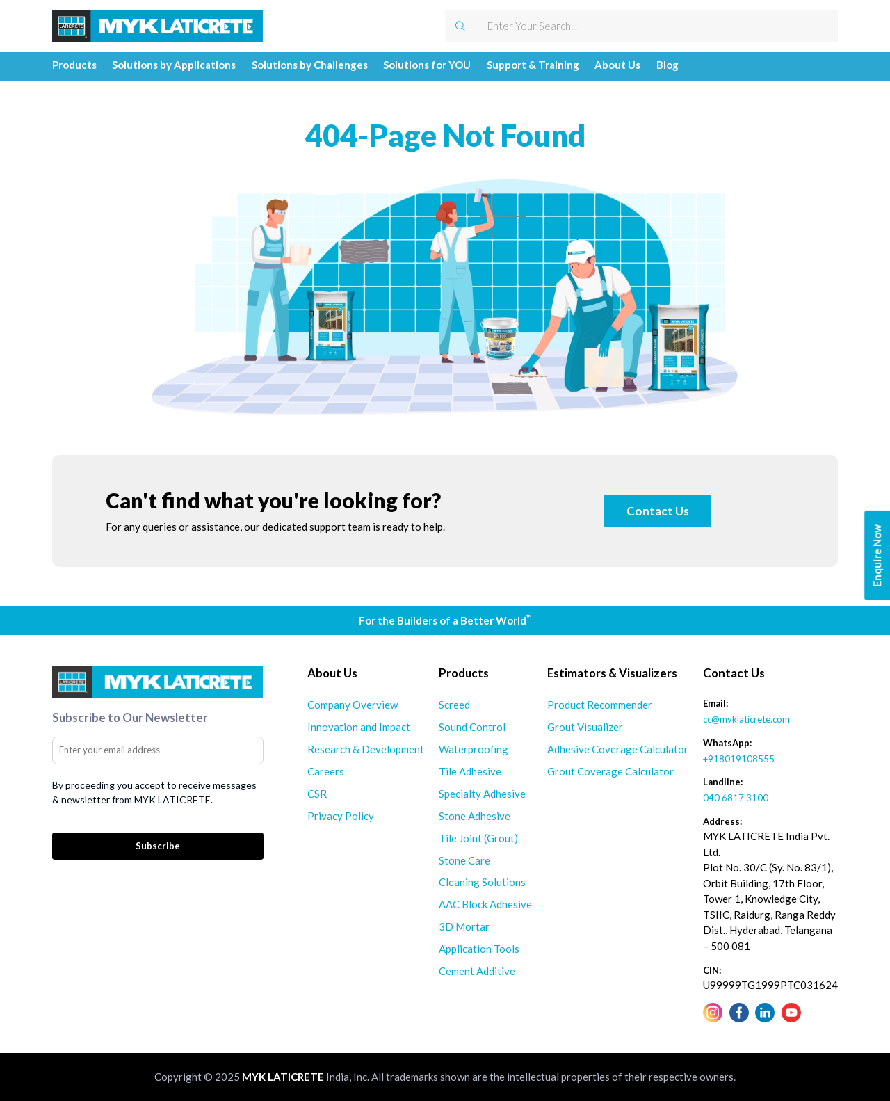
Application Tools (479, 948)
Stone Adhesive (474, 816)
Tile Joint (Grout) (478, 838)
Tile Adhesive (470, 771)
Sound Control (472, 727)
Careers (325, 771)
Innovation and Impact (358, 727)
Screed (454, 704)
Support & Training (533, 64)
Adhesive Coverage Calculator (617, 749)
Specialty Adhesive (482, 793)
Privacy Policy (340, 816)
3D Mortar (464, 926)
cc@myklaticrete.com (746, 719)
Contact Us (658, 511)
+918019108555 (739, 758)
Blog (667, 64)
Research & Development (365, 749)
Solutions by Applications (174, 64)
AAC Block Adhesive (485, 904)
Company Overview (352, 704)
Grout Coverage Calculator (610, 771)
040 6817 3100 (735, 797)
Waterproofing (473, 749)
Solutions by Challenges (310, 64)
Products (74, 64)
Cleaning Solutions (482, 882)
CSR (317, 793)
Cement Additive (477, 971)
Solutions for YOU (427, 64)
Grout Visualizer (585, 727)
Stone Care (464, 860)
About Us (617, 64)
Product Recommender (599, 704)
